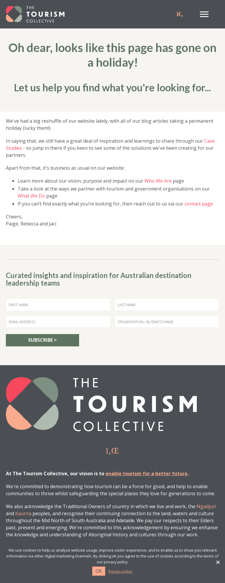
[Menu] (204, 14)
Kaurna (23, 513)
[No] (218, 562)
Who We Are (158, 181)
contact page (199, 203)
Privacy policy (120, 571)
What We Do (31, 196)
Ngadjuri (206, 506)
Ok (99, 571)
